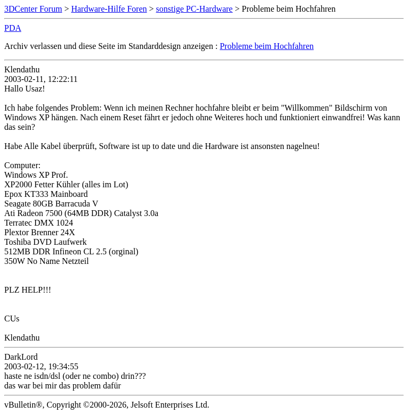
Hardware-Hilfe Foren (109, 8)
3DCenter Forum (33, 8)
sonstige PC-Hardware (194, 8)
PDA (12, 27)
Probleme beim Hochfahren (267, 46)
